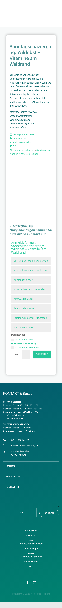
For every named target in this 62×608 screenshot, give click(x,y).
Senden (49, 513)
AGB (36, 347)
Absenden (42, 354)
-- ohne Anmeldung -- (24, 149)
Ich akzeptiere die (24, 341)
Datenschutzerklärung (24, 343)
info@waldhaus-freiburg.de (24, 445)
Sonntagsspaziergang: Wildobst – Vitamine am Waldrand (28, 249)
